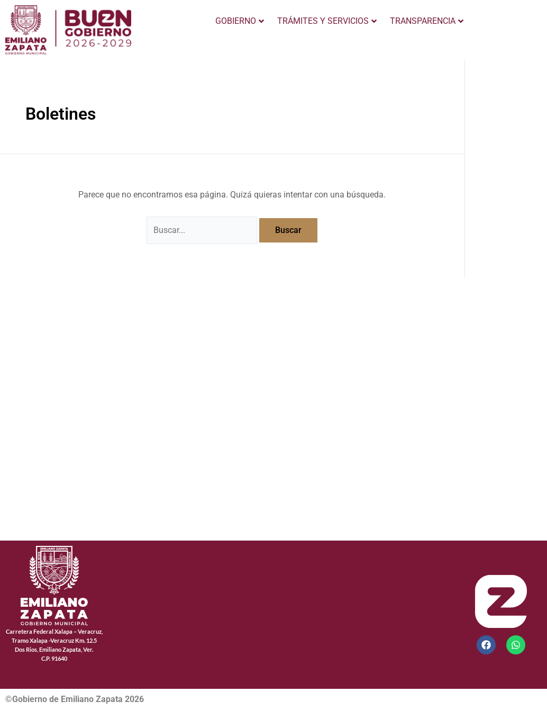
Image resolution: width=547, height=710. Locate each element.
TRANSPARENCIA (426, 21)
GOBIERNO (239, 21)
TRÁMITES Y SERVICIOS (327, 21)
